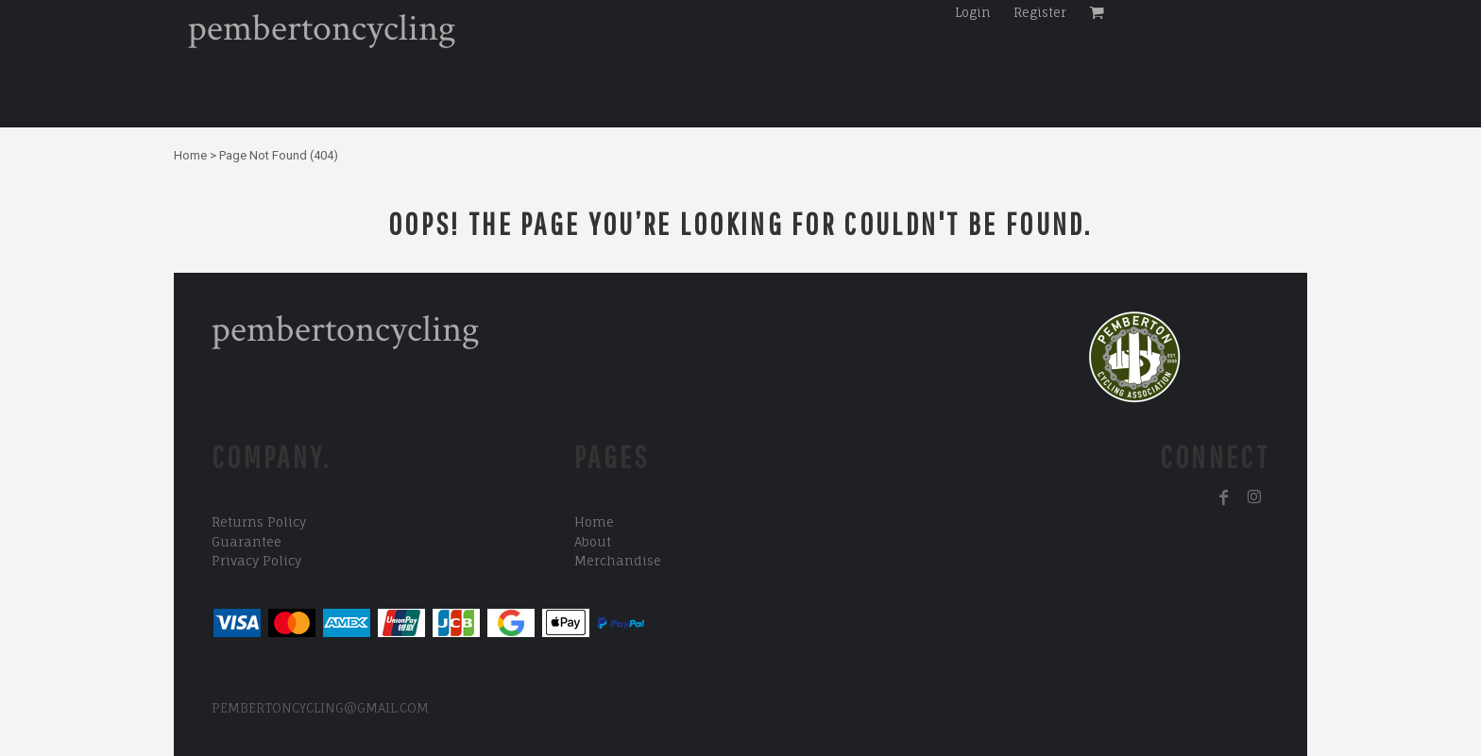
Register (1039, 12)
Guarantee (246, 541)
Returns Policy (259, 521)
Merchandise (617, 560)
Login (973, 12)
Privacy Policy (256, 560)
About (592, 541)
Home (190, 155)
